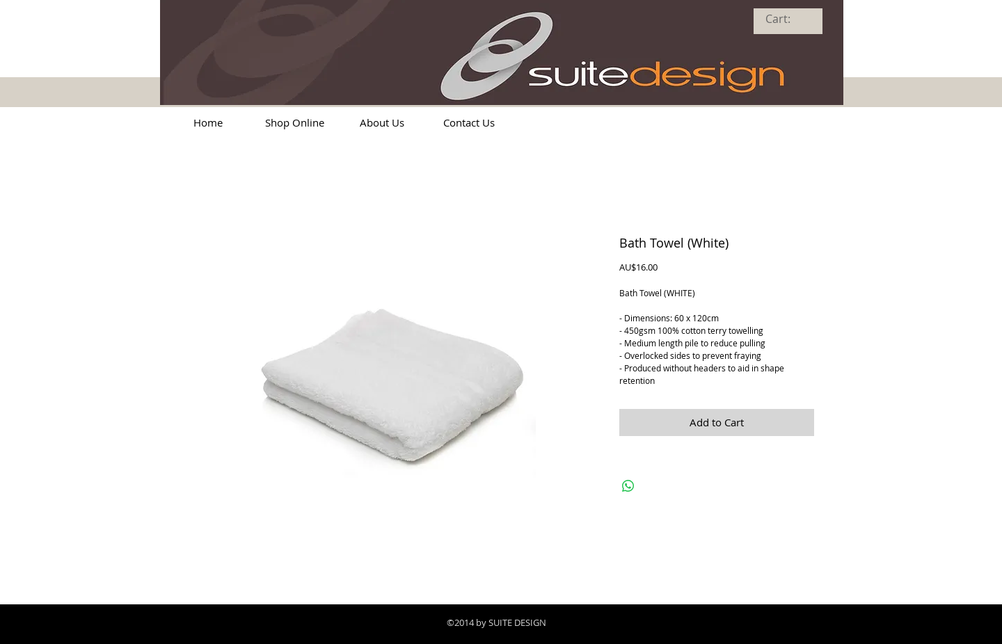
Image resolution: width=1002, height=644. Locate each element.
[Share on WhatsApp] (628, 486)
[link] (787, 19)
